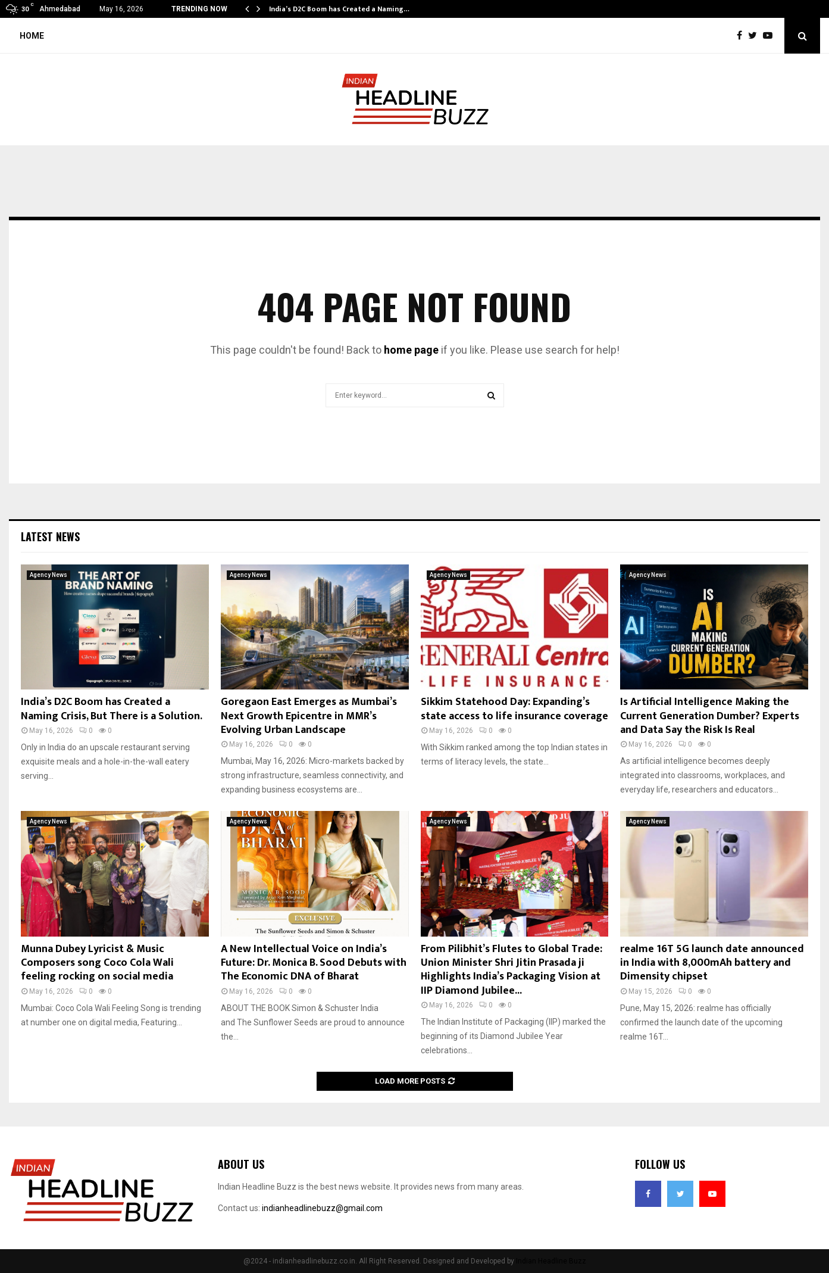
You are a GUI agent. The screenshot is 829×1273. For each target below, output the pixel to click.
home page (411, 350)
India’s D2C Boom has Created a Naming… (339, 9)
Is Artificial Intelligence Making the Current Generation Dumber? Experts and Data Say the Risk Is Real (709, 716)
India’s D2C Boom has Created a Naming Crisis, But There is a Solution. (111, 709)
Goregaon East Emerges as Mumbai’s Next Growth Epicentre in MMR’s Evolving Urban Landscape (309, 716)
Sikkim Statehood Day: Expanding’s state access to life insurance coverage (514, 709)
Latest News (50, 536)
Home (32, 35)
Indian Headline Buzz (551, 1261)
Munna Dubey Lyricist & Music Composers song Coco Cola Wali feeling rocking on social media (97, 963)
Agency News (48, 575)
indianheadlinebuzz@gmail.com (322, 1208)
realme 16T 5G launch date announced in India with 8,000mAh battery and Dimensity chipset (712, 963)
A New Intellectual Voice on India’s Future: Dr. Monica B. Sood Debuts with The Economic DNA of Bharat (313, 963)
